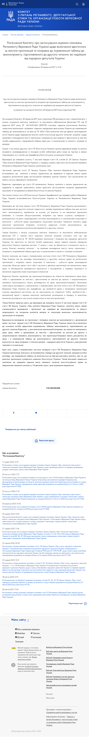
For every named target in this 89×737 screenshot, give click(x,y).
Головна (5, 35)
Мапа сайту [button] (18, 620)
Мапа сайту (50, 698)
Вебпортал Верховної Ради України (59, 648)
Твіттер (35, 634)
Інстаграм (36, 638)
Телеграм (19, 642)
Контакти (49, 694)
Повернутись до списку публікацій (20, 429)
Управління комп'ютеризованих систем (61, 713)
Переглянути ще (76, 604)
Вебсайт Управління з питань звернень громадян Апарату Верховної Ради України (60, 679)
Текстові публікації (17, 35)
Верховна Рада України (30, 26)
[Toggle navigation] (3, 4)
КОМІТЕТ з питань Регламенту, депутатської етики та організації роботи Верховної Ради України (50, 17)
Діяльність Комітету (33, 35)
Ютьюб (19, 638)
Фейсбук (20, 634)
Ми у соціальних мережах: (27, 630)
